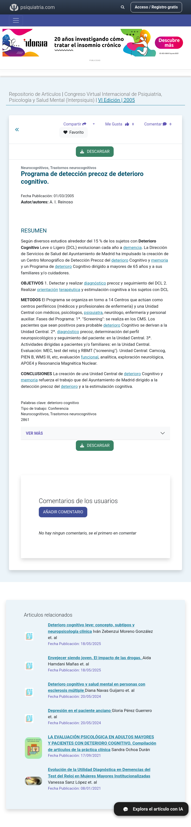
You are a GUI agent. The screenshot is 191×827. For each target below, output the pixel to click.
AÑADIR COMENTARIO (63, 512)
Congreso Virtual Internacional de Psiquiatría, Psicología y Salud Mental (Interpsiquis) (85, 97)
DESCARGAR (95, 151)
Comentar (158, 124)
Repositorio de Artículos (35, 94)
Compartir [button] (77, 124)
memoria (159, 260)
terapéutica (69, 289)
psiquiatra (93, 312)
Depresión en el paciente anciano (80, 710)
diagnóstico (95, 283)
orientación (47, 289)
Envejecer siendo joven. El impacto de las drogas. (95, 657)
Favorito (73, 132)
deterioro (119, 260)
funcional (89, 356)
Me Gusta (121, 124)
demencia (132, 247)
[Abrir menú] (16, 20)
